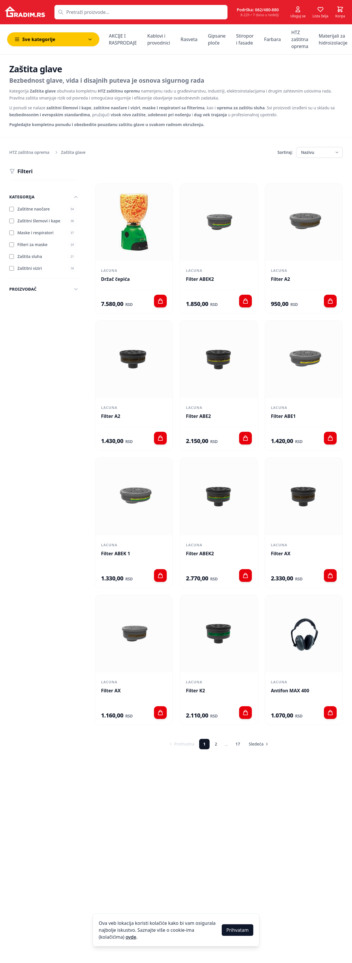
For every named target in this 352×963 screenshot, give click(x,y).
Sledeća (259, 744)
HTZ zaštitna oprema (29, 152)
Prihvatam (237, 930)
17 (237, 744)
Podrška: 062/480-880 (258, 9)
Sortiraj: (285, 152)
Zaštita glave (73, 152)
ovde (131, 937)
